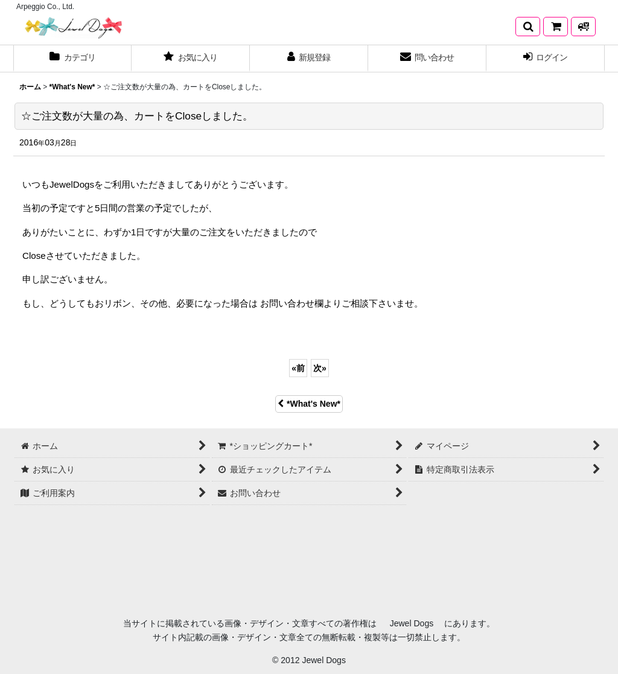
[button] (527, 26)
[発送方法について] (583, 26)
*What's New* (309, 404)
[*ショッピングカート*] (555, 26)
